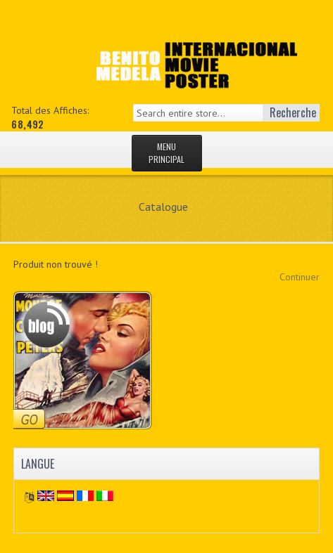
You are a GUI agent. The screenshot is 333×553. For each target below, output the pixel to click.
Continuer (299, 277)
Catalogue (163, 207)
